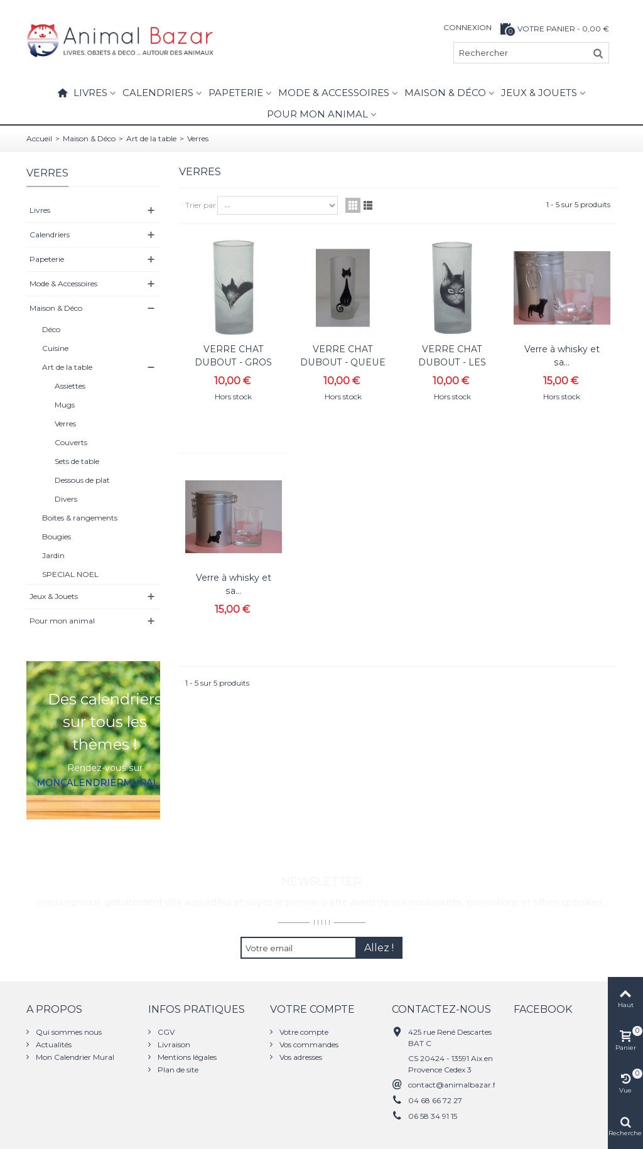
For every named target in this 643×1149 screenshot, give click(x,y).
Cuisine (55, 348)
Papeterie (235, 93)
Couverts (71, 442)
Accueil (39, 138)
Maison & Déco (445, 93)
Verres (65, 423)
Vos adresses (300, 1057)
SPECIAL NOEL (70, 574)
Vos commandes (308, 1044)
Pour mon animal (317, 114)
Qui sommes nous (68, 1032)
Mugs (65, 404)
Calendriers (157, 93)
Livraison (173, 1044)
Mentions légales (186, 1057)
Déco (51, 329)
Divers (66, 499)
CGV (165, 1032)
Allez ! (379, 948)
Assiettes (70, 386)
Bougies (56, 536)
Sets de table (77, 461)
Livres (90, 93)
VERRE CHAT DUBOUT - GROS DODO (233, 362)
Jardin (53, 555)
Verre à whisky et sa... (562, 355)
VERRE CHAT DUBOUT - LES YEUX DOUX (452, 362)
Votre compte (303, 1032)
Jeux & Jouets (539, 93)
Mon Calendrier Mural (74, 1057)
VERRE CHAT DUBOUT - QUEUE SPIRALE (343, 362)
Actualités (53, 1044)
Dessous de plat (82, 480)
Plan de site (177, 1069)
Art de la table (151, 138)
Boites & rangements (79, 517)
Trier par (200, 205)
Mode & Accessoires (333, 93)
